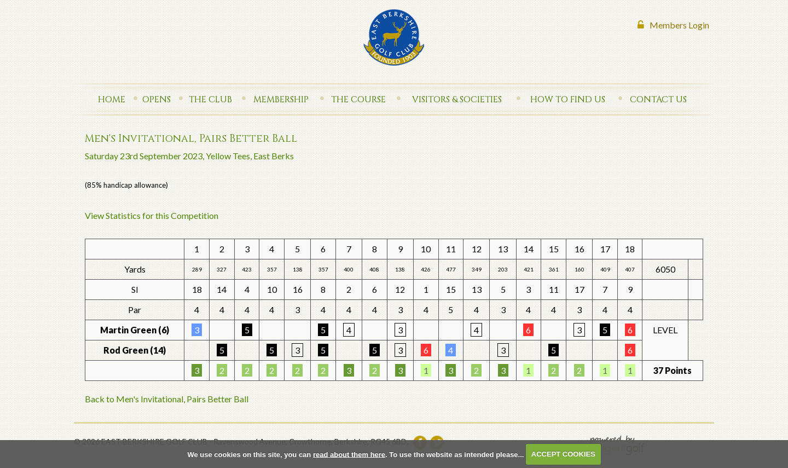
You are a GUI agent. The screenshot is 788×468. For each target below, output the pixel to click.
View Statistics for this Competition (151, 215)
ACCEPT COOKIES (563, 454)
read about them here (349, 454)
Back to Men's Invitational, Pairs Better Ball (166, 399)
